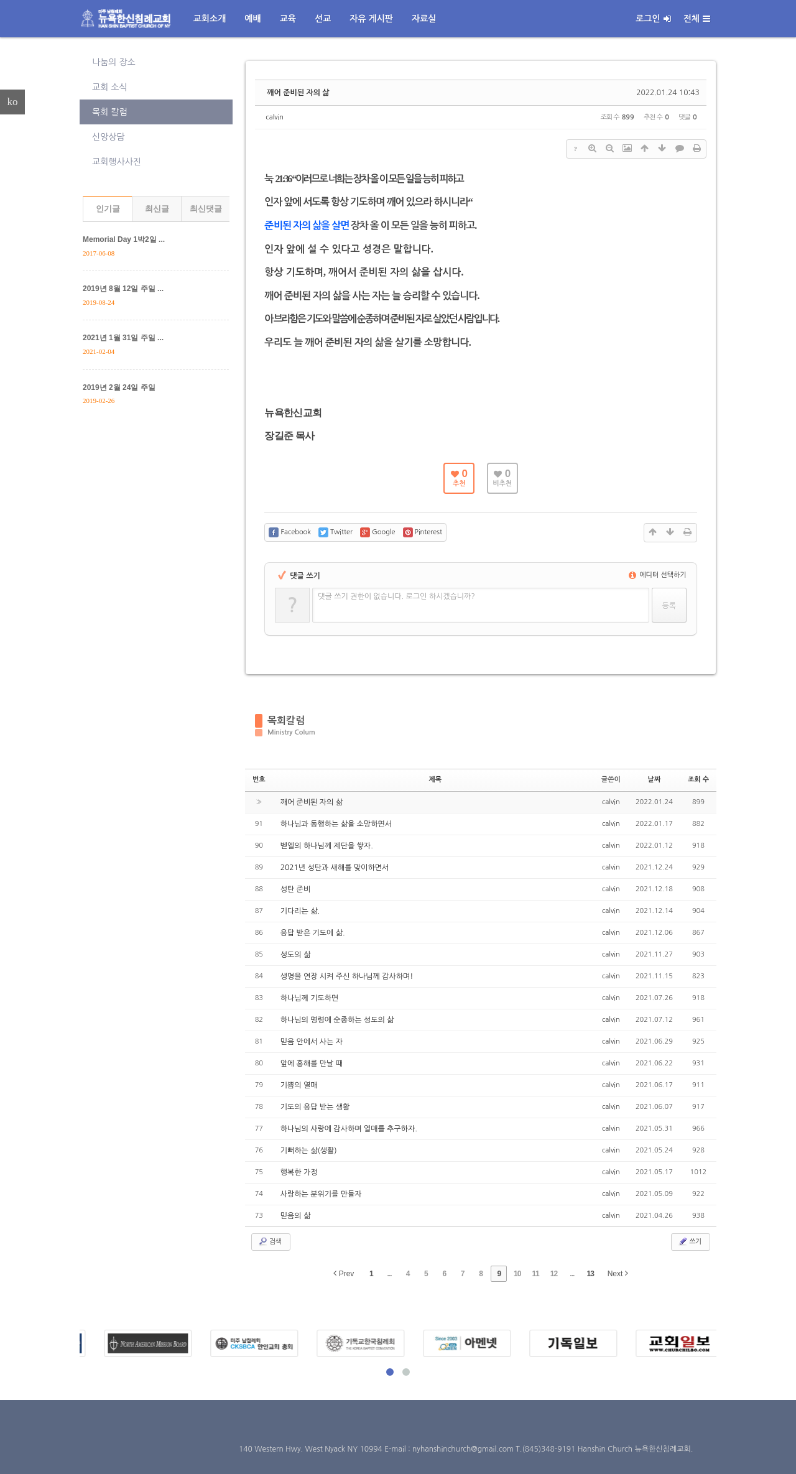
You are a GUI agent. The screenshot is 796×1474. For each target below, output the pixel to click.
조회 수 (698, 779)
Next (618, 1273)
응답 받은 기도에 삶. (312, 933)
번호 (259, 779)
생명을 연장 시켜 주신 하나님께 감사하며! (347, 976)
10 (517, 1273)
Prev (343, 1273)
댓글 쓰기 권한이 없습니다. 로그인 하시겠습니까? (396, 596)
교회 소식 (109, 87)
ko (12, 102)
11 (535, 1273)
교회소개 (209, 18)
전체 (696, 18)
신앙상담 (108, 136)
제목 (435, 779)
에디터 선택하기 (658, 575)
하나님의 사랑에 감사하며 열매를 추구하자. (348, 1129)
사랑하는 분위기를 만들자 (321, 1194)
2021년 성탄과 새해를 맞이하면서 (334, 867)
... (389, 1273)
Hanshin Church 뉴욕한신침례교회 (634, 1449)
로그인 (653, 18)
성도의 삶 (295, 954)
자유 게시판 (371, 18)
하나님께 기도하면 (309, 998)
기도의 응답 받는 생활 (315, 1107)
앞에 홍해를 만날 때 (311, 1063)
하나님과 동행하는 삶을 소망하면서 (336, 824)
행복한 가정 (299, 1172)
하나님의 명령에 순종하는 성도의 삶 (337, 1020)
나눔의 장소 (114, 62)
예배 (252, 18)
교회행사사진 (116, 161)
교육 (288, 18)
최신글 (157, 208)
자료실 (424, 18)
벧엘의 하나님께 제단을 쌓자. (326, 846)
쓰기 (689, 1241)
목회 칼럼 (109, 112)
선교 (323, 18)
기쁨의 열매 (299, 1085)
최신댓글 (206, 208)
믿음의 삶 (295, 1216)
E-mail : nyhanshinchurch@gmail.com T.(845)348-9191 (480, 1449)
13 (590, 1273)
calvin (275, 117)
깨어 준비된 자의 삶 (298, 92)
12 (553, 1273)
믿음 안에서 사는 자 (311, 1041)
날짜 (654, 779)
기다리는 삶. (300, 911)
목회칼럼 (286, 720)
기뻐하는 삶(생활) (308, 1150)
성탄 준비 (295, 889)
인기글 (108, 208)
